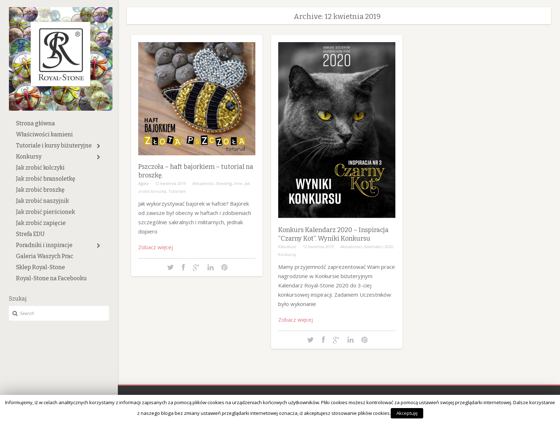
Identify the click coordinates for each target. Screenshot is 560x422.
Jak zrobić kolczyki (40, 167)
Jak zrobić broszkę (40, 189)
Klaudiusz (287, 246)
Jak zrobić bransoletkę (45, 178)
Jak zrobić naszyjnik (42, 200)
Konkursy (28, 156)
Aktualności (203, 183)
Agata (143, 183)
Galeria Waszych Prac (44, 256)
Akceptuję (407, 413)
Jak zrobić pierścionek (45, 212)
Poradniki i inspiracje (44, 245)
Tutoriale (177, 191)
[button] (98, 146)
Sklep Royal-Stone (40, 267)
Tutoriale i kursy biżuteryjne (54, 145)
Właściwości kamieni (44, 134)
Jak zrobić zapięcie (41, 223)
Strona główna (35, 123)
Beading (224, 183)
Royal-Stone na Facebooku (51, 278)
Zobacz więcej (155, 247)
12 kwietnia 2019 (170, 183)
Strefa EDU (30, 234)
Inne (238, 183)
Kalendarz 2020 (378, 246)
